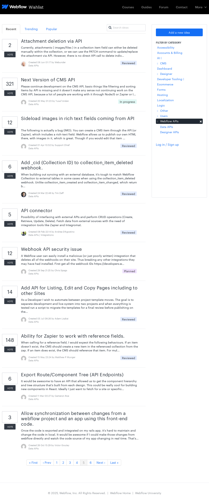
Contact (182, 7)
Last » (114, 462)
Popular (51, 29)
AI (159, 58)
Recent (11, 29)
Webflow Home (120, 493)
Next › (101, 462)
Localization (165, 100)
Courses (128, 7)
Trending (31, 29)
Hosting (162, 95)
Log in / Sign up (167, 144)
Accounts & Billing (169, 53)
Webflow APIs (179, 121)
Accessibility (165, 47)
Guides (146, 7)
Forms (161, 89)
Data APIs (166, 127)
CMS (161, 63)
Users (162, 116)
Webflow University (148, 493)
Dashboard (164, 68)
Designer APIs (169, 132)
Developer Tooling (170, 79)
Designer (164, 74)
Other (162, 110)
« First (33, 462)
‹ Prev (47, 462)
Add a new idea (179, 32)
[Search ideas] (126, 27)
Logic (161, 105)
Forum (163, 7)
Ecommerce (165, 84)
